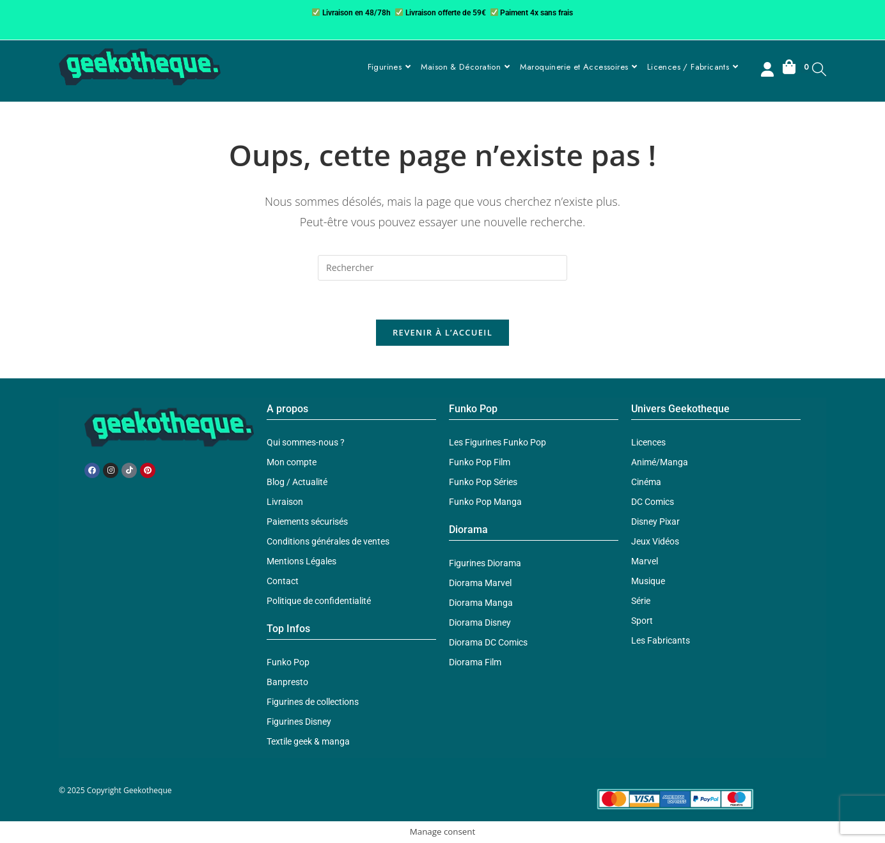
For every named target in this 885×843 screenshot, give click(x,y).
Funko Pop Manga (485, 502)
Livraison (285, 502)
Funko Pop (288, 662)
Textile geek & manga (308, 741)
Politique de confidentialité (319, 601)
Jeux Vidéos (655, 541)
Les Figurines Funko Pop (497, 442)
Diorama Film (475, 662)
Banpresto (287, 682)
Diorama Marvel (480, 583)
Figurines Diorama (485, 563)
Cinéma (646, 482)
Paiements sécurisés (307, 521)
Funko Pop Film (479, 462)
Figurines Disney (299, 721)
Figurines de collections (313, 702)
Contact (283, 581)
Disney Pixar (655, 521)
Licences (648, 442)
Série (640, 601)
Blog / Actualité (297, 482)
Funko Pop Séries (483, 482)
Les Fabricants (660, 640)
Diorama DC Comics (488, 642)
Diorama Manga (481, 603)
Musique (648, 581)
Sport (642, 620)
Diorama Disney (480, 622)
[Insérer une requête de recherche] (442, 268)
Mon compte (292, 462)
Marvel (644, 561)
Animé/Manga (659, 462)
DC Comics (652, 502)
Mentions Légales (301, 561)
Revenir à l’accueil (442, 332)
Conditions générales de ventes (328, 541)
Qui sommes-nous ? (306, 442)
